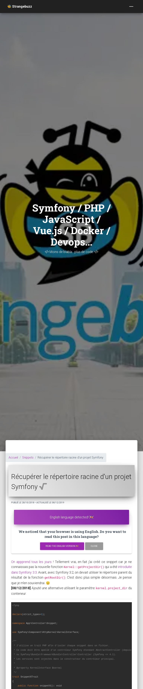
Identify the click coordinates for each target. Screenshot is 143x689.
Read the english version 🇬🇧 (62, 546)
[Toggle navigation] (131, 6)
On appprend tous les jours (31, 562)
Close (94, 546)
